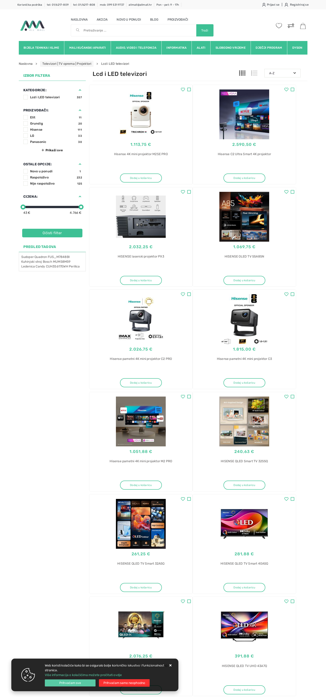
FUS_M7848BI (59, 257)
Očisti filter (52, 233)
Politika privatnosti (151, 592)
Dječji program (269, 47)
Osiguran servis (104, 619)
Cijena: (30, 197)
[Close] (70, 682)
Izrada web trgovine (294, 691)
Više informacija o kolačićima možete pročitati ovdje (83, 675)
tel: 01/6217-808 (84, 4)
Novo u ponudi (129, 20)
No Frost (246, 624)
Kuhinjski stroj (31, 262)
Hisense (56, 130)
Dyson (297, 47)
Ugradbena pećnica (254, 648)
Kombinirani (249, 584)
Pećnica (246, 640)
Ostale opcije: (37, 164)
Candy (40, 266)
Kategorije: (34, 90)
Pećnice (246, 632)
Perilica (74, 266)
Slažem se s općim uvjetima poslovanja (60, 562)
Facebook (205, 550)
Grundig (56, 123)
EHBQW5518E (250, 616)
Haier (244, 608)
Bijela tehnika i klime (41, 47)
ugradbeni (247, 600)
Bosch (47, 262)
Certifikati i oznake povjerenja (160, 619)
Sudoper (27, 257)
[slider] (23, 207)
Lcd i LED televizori (56, 97)
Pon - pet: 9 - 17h (167, 4)
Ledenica (28, 266)
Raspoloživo (56, 177)
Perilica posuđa (251, 656)
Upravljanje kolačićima (109, 626)
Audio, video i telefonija (136, 47)
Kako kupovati (103, 599)
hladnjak (246, 592)
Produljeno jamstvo (152, 599)
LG (56, 136)
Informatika (176, 47)
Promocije (145, 612)
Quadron (41, 257)
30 (211, 511)
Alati (201, 47)
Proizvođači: (35, 110)
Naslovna (79, 20)
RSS (293, 550)
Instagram (251, 550)
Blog (154, 20)
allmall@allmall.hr (140, 4)
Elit (56, 117)
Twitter (228, 550)
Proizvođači (178, 20)
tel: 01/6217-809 (58, 4)
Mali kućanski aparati (87, 47)
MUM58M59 (62, 262)
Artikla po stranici (260, 511)
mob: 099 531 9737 (112, 4)
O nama (143, 585)
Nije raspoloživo (56, 183)
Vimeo (274, 550)
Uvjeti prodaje (103, 585)
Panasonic (56, 142)
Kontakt (98, 592)
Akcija (102, 20)
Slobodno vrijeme (231, 47)
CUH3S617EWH (57, 266)
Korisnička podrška (29, 4)
